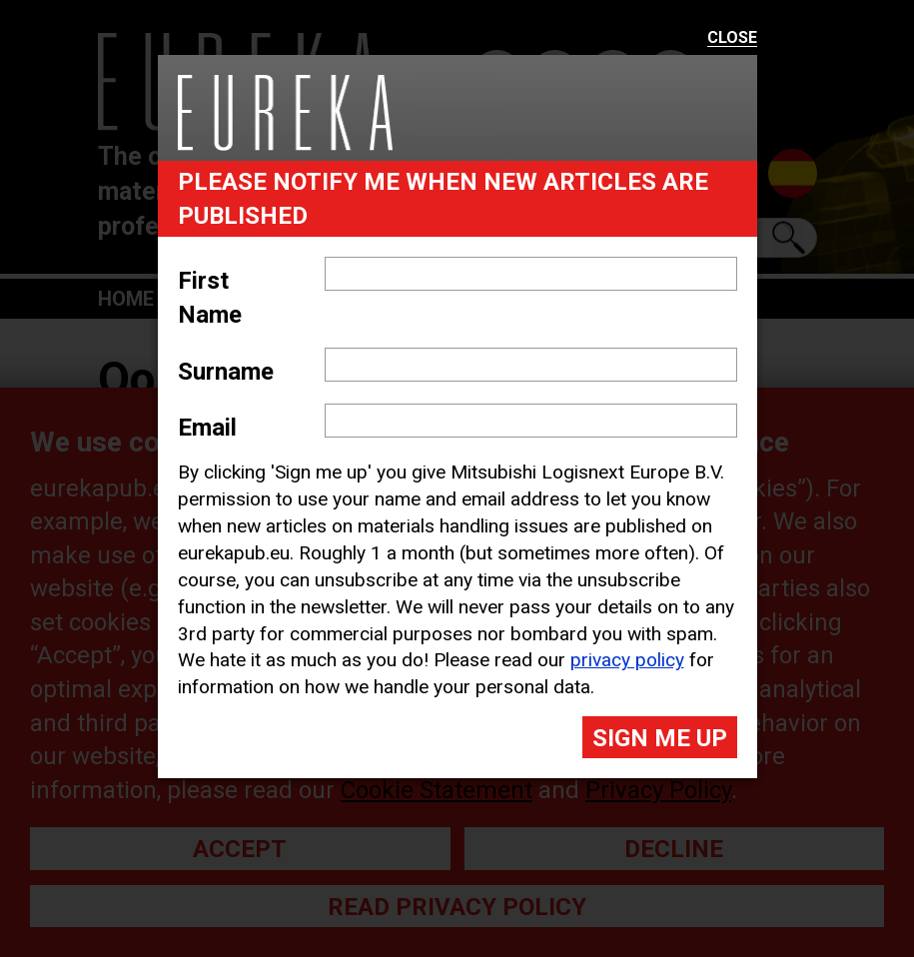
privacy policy (627, 659)
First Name (210, 298)
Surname (226, 372)
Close (732, 38)
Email (207, 428)
